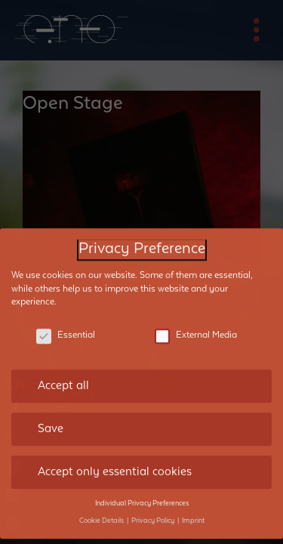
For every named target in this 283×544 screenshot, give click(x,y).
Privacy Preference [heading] (141, 238)
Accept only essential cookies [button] (115, 460)
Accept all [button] (63, 374)
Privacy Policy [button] (153, 509)
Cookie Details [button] (102, 509)
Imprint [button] (193, 509)
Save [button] (50, 417)
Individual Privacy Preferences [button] (142, 492)
